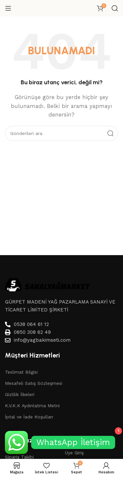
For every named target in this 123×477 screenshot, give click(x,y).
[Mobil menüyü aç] (8, 8)
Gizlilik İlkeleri (19, 394)
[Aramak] (114, 8)
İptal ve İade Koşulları (29, 416)
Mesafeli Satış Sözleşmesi (33, 383)
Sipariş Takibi (19, 457)
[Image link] (47, 284)
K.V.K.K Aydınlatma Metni (32, 405)
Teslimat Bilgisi (21, 372)
